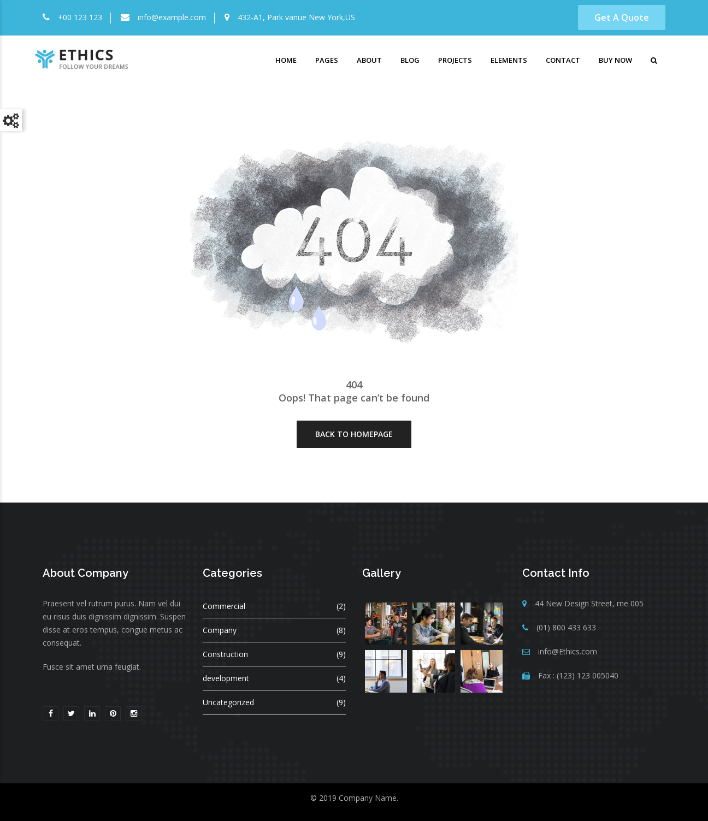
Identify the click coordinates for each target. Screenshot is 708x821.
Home (286, 60)
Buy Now (615, 60)
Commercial (224, 606)
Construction (225, 654)
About (369, 60)
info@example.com (172, 17)
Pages (326, 60)
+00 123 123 (80, 17)
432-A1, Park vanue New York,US (296, 17)
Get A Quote (621, 17)
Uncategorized (228, 702)
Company (220, 630)
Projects (455, 60)
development (226, 678)
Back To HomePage (354, 434)
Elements (509, 60)
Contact (563, 60)
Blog (410, 60)
